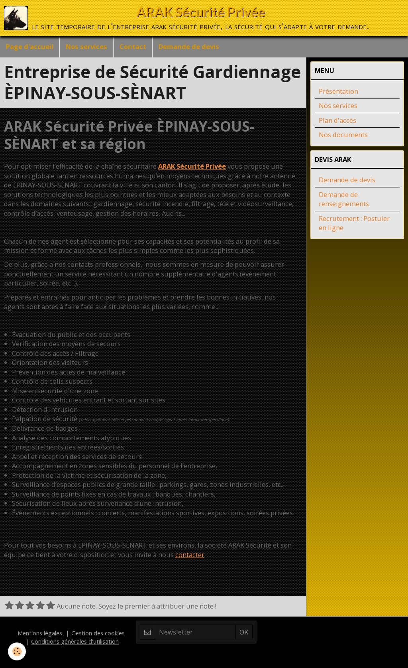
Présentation (338, 91)
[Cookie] (17, 651)
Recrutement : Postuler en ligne (354, 223)
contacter (189, 554)
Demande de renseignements (344, 199)
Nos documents (343, 134)
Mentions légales (40, 633)
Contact (133, 46)
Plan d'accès (337, 120)
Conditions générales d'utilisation (75, 641)
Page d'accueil (29, 46)
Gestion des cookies (98, 633)
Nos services (86, 46)
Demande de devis (189, 46)
